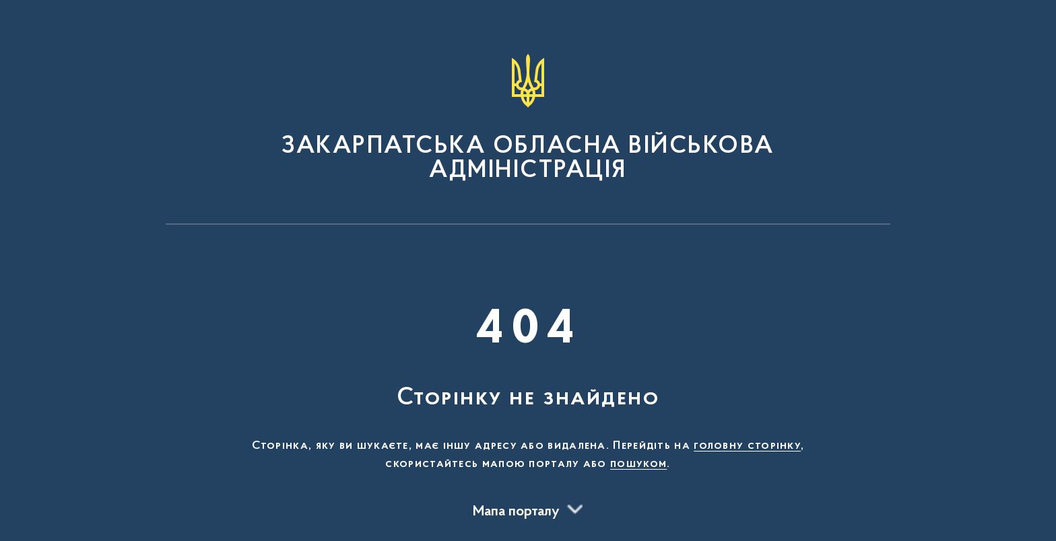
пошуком (638, 464)
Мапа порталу (516, 512)
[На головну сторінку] (528, 118)
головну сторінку (747, 446)
